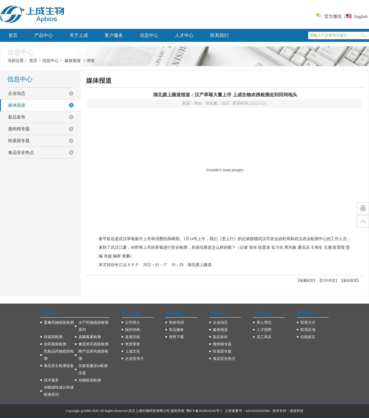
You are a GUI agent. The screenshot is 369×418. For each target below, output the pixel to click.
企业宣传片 (134, 358)
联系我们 (219, 35)
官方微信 (333, 16)
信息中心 (149, 35)
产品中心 (43, 35)
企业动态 (16, 93)
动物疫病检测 (89, 380)
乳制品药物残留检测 (59, 355)
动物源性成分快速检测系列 (59, 391)
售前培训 (176, 322)
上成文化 (132, 351)
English (361, 16)
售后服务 (176, 329)
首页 (13, 35)
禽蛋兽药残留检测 (93, 344)
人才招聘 (264, 329)
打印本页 (328, 280)
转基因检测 (53, 337)
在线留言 (307, 337)
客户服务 (114, 35)
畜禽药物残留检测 (59, 322)
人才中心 (184, 35)
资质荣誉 (132, 344)
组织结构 (132, 329)
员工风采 (264, 337)
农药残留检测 (55, 344)
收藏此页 (307, 280)
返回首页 (350, 280)
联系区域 (307, 329)
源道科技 (297, 411)
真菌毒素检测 (89, 337)
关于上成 (78, 35)
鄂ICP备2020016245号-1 (204, 411)
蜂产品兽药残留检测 (93, 355)
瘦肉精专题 (19, 129)
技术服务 (51, 380)
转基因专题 (19, 140)
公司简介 (132, 322)
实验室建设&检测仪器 (93, 369)
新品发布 (16, 117)
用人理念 (264, 322)
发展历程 (132, 337)
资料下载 (176, 337)
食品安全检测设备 (59, 366)
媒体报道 (73, 61)
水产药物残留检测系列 (93, 326)
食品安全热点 (21, 152)
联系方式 (307, 322)
